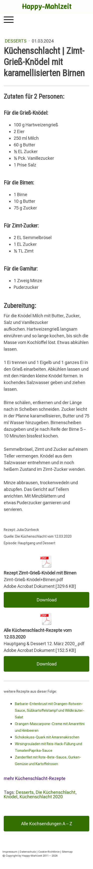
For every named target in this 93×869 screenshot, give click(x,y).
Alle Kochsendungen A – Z (46, 823)
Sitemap (67, 851)
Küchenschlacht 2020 (41, 796)
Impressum (9, 851)
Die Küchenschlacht (55, 792)
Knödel (10, 796)
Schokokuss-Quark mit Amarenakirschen (47, 737)
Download (47, 599)
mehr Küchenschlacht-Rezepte (34, 778)
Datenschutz (28, 851)
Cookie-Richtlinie (49, 851)
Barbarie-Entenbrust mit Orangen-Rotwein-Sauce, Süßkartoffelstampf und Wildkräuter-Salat (49, 710)
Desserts (16, 41)
